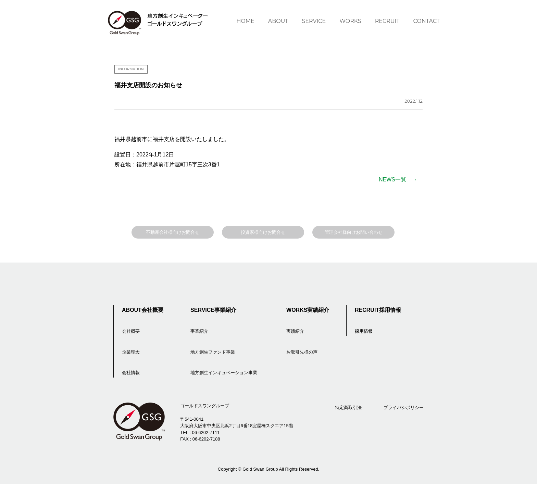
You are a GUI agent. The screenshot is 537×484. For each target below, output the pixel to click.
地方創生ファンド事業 (212, 352)
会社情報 (131, 372)
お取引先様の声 (301, 352)
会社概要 (131, 331)
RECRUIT (387, 21)
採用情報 (364, 331)
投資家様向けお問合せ (263, 232)
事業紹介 (199, 331)
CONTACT (426, 21)
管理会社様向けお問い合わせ (354, 232)
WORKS (350, 21)
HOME (245, 21)
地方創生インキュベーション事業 (223, 372)
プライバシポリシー (404, 407)
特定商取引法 (348, 407)
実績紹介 (295, 331)
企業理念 (131, 352)
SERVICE (314, 21)
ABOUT (278, 21)
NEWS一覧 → (398, 179)
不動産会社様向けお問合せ (172, 232)
